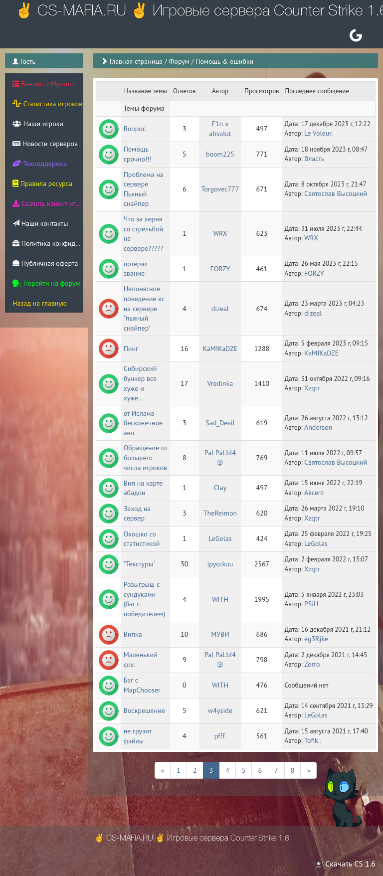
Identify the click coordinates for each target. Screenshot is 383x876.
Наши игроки (37, 123)
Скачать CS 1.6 (345, 864)
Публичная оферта (45, 263)
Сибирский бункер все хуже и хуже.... (141, 383)
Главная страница (136, 61)
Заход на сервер (138, 513)
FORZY (220, 268)
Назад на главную (39, 303)
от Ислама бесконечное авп (144, 423)
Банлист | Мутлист (43, 83)
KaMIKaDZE (220, 348)
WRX (220, 233)
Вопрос (135, 128)
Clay (220, 487)
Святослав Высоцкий (335, 193)
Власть (314, 158)
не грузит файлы (139, 735)
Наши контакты (40, 223)
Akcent (314, 492)
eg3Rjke (316, 638)
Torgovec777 (220, 188)
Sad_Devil (219, 422)
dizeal (220, 308)
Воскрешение (144, 710)
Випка (133, 634)
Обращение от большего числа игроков (146, 457)
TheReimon (220, 513)
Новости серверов (45, 143)
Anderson (318, 427)
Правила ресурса (42, 183)
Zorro (312, 664)
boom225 (220, 154)
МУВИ (220, 634)
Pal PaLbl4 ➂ (221, 457)
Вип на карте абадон (144, 488)
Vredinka (220, 383)
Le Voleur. (318, 133)
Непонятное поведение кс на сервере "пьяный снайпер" (145, 308)
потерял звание (137, 268)
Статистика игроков (47, 103)
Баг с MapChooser (142, 685)
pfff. (220, 735)
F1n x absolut (220, 128)
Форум (179, 61)
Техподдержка (39, 163)
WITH (220, 599)
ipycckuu (220, 563)
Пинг (131, 348)
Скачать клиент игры (47, 203)
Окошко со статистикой (142, 538)
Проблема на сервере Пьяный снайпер (145, 189)
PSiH (311, 603)
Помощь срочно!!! (138, 154)
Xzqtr (312, 387)
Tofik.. (313, 740)
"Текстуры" (140, 563)
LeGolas (220, 538)
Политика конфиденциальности (47, 243)
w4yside (220, 710)
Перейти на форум (46, 283)
